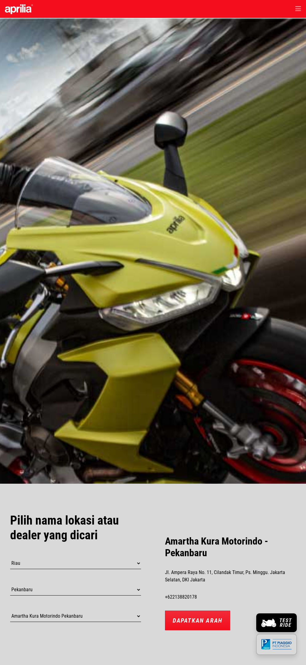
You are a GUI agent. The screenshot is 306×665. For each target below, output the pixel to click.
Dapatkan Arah (197, 620)
